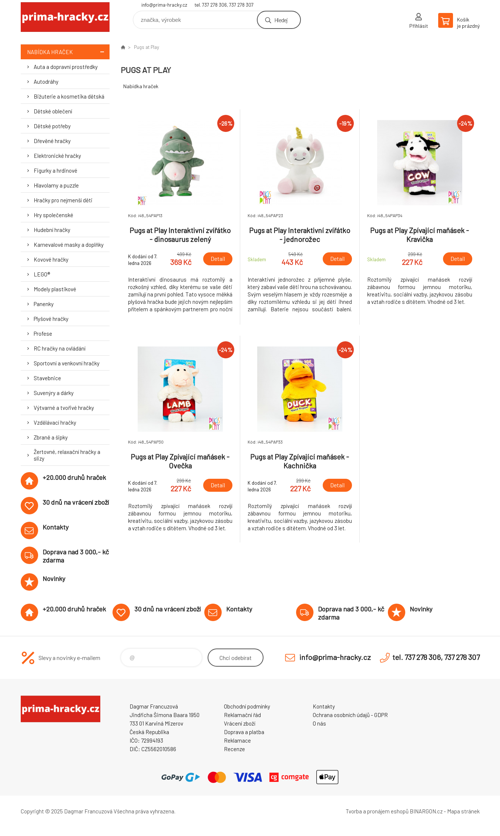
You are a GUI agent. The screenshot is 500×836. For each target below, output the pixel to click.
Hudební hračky (52, 229)
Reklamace (237, 740)
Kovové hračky (51, 259)
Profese (43, 333)
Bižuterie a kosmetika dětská (69, 96)
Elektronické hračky (57, 155)
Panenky (44, 304)
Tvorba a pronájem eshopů (377, 811)
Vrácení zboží (239, 723)
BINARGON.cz (426, 811)
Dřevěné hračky (52, 140)
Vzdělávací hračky (55, 422)
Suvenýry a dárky (54, 392)
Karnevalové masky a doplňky (69, 244)
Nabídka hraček (68, 51)
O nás (319, 723)
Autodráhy (46, 81)
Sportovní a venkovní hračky (67, 363)
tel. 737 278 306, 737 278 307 (224, 5)
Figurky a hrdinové (55, 170)
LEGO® (42, 274)
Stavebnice (47, 378)
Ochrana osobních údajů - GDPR (350, 714)
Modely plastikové (55, 289)
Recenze (234, 749)
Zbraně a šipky (51, 437)
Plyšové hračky (51, 318)
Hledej (281, 19)
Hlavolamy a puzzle (56, 185)
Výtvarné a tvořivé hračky (64, 407)
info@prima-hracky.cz (164, 5)
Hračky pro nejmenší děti (63, 200)
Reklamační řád (242, 714)
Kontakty (324, 706)
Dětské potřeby (52, 126)
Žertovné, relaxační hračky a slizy (67, 455)
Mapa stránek (463, 811)
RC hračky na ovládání (59, 348)
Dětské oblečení (53, 111)
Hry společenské (53, 215)
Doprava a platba (244, 732)
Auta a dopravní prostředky (66, 66)
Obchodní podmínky (247, 706)
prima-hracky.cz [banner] (65, 17)
